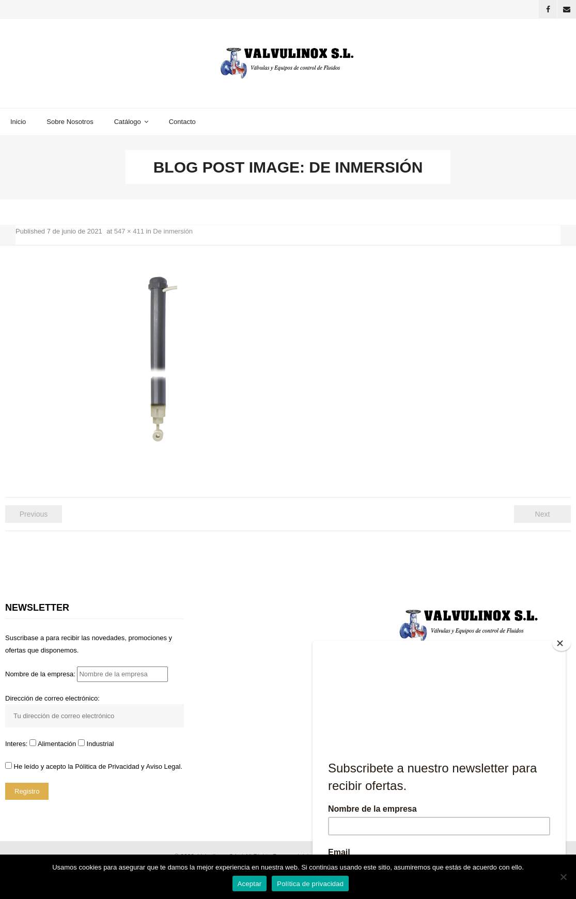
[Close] (561, 643)
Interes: (17, 744)
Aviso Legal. (164, 766)
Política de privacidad (310, 884)
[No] (563, 877)
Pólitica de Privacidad (107, 766)
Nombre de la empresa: (86, 674)
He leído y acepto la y (93, 766)
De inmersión (173, 231)
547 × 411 (129, 231)
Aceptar (250, 884)
